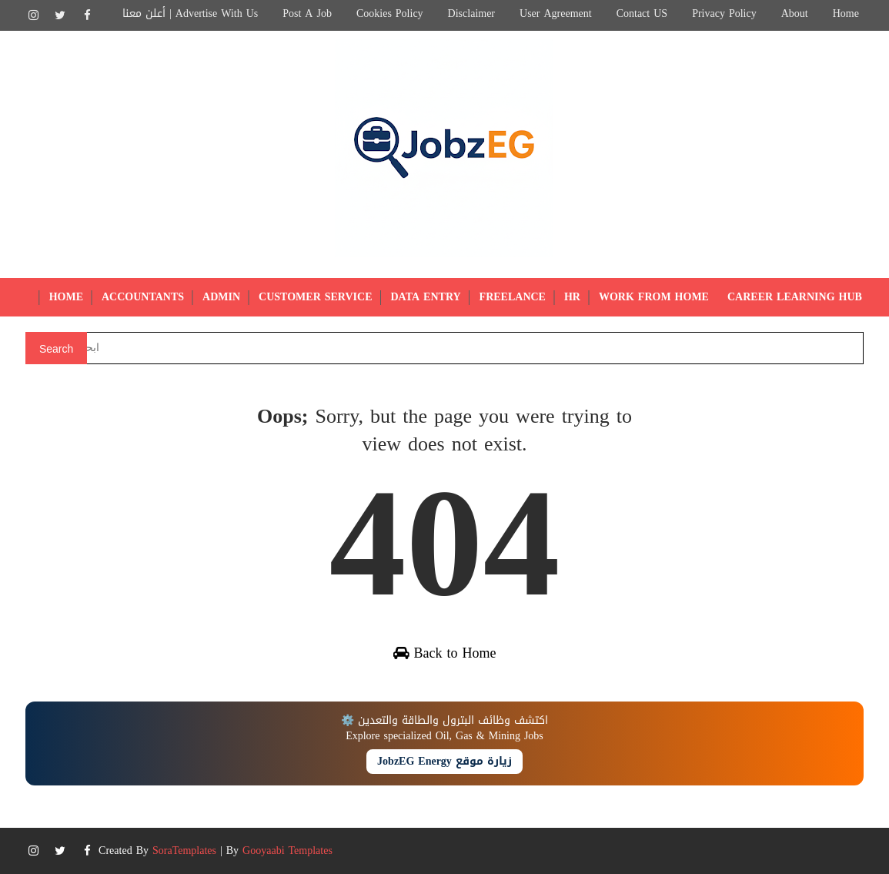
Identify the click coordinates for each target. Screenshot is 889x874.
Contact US (642, 13)
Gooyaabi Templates (287, 850)
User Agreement (556, 13)
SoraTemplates (184, 850)
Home (846, 13)
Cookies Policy (389, 13)
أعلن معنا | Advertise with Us (190, 13)
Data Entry (426, 296)
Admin (221, 296)
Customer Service (315, 296)
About (794, 13)
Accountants (143, 296)
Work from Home (654, 296)
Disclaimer (471, 13)
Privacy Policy (724, 13)
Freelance (513, 296)
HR (572, 296)
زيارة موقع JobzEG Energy (444, 761)
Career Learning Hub (794, 296)
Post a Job (307, 13)
